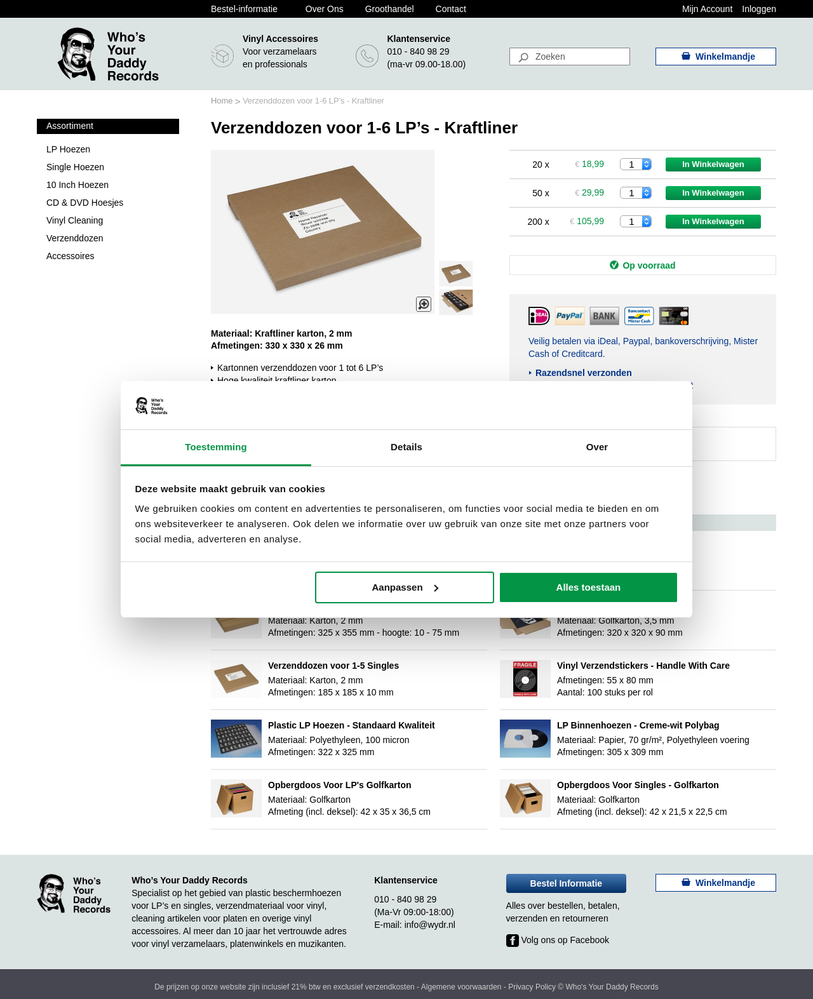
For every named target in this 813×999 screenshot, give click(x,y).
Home (223, 100)
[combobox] (569, 56)
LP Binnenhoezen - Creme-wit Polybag (638, 725)
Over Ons (325, 9)
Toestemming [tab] (216, 446)
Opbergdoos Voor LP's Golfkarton (340, 785)
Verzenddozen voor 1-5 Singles (333, 665)
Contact (451, 9)
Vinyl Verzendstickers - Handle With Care (643, 665)
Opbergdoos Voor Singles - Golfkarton (638, 785)
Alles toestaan (588, 587)
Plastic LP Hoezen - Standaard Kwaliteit (351, 725)
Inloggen (759, 9)
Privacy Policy (532, 986)
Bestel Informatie (566, 883)
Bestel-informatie (244, 9)
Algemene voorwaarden (461, 986)
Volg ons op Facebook (557, 940)
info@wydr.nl (430, 925)
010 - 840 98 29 (418, 51)
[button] (456, 302)
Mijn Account (707, 9)
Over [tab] (597, 446)
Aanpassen (405, 587)
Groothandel (389, 9)
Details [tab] (406, 446)
